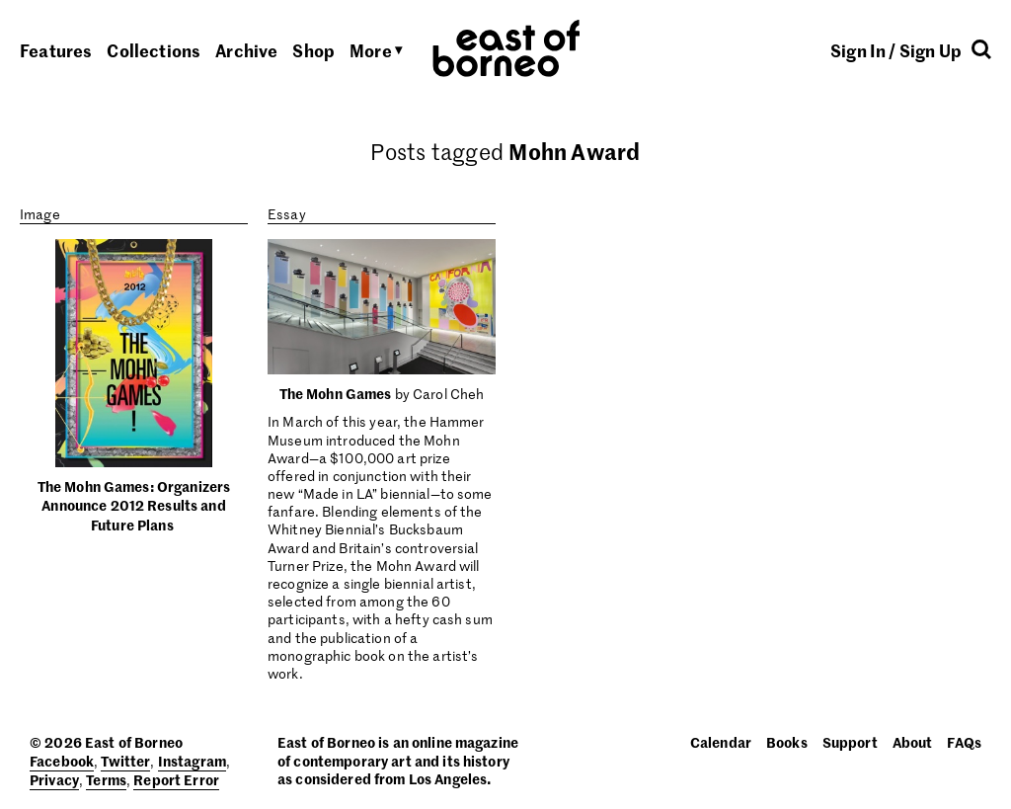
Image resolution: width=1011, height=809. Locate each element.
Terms (106, 779)
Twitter (125, 760)
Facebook (62, 760)
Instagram (192, 760)
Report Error (176, 779)
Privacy (54, 779)
